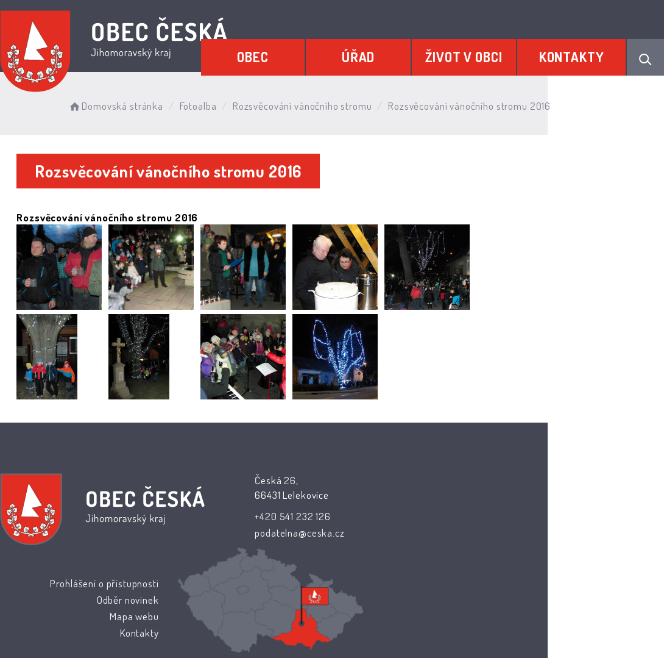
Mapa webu (412, 530)
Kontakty (576, 53)
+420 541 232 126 (265, 516)
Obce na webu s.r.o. (487, 598)
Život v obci (479, 53)
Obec (290, 53)
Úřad (384, 53)
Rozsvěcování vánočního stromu (314, 103)
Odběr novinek (406, 514)
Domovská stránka (127, 103)
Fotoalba (210, 103)
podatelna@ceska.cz (272, 532)
